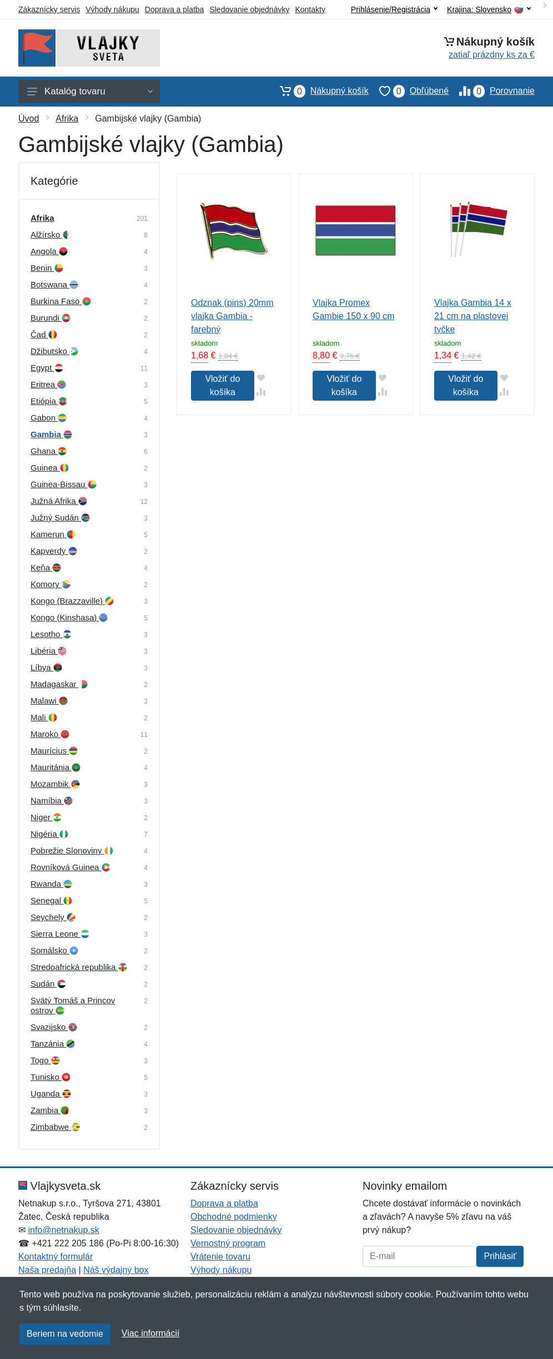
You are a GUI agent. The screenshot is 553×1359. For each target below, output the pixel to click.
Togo (45, 1060)
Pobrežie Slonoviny (72, 850)
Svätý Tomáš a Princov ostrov (73, 1005)
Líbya (46, 667)
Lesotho (51, 634)
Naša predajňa (47, 1270)
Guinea (50, 467)
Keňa (46, 567)
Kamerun (53, 534)
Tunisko (51, 1077)
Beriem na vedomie (65, 1333)
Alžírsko (51, 234)
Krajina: (489, 10)
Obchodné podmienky (233, 1216)
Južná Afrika (59, 501)
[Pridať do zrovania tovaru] (261, 391)
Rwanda (51, 883)
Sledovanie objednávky (249, 9)
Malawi (49, 700)
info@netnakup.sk (63, 1230)
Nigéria (49, 833)
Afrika (67, 118)
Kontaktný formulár (55, 1256)
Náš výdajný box (115, 1270)
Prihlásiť (500, 1256)
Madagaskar (59, 684)
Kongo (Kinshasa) (69, 617)
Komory (51, 584)
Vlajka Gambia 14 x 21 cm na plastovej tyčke (472, 316)
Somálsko (54, 950)
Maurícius (54, 750)
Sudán (48, 983)
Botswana (54, 284)
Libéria (49, 650)
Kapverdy (54, 550)
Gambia (51, 434)
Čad (44, 334)
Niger (46, 817)
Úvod (28, 118)
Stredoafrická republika (79, 967)
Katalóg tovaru (90, 91)
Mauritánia (56, 767)
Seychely (53, 917)
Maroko (50, 734)
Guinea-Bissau (64, 484)
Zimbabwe (55, 1126)
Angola (49, 251)
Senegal (51, 900)
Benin (47, 267)
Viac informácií (151, 1333)
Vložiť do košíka (222, 385)
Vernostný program (227, 1243)
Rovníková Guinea (70, 867)
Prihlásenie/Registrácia (394, 9)
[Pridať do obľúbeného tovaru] (261, 378)
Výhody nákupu (112, 9)
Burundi (51, 317)
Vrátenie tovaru (220, 1256)
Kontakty (310, 9)
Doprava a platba (174, 9)
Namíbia (52, 800)
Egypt (47, 367)
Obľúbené (409, 91)
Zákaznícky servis (49, 9)
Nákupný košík (319, 91)
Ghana (49, 451)
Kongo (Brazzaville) (72, 600)
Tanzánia (53, 1043)
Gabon (49, 417)
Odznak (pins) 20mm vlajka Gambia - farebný (232, 316)
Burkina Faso (61, 301)
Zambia (50, 1110)
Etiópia (49, 401)
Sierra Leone (60, 933)
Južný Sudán (60, 517)
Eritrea (48, 384)
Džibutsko (54, 351)
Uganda (51, 1093)
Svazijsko (54, 1027)
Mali (44, 717)
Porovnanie (492, 91)
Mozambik (55, 784)
